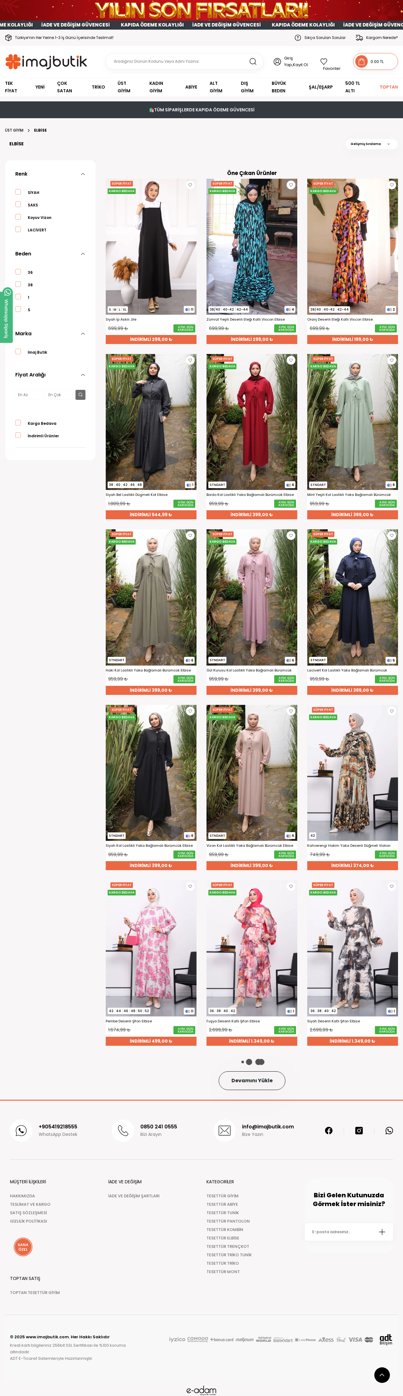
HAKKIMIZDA (22, 1196)
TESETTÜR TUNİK (222, 1213)
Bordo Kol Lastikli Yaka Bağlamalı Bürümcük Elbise (250, 494)
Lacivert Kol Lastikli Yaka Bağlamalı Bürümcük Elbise (347, 670)
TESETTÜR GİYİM (222, 1196)
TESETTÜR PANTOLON (228, 1221)
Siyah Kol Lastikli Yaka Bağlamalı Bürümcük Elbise (149, 845)
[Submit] (382, 1232)
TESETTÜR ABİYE (222, 1204)
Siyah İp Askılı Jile (121, 319)
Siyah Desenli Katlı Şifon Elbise (333, 1021)
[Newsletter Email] (349, 1232)
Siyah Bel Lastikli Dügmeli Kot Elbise (137, 494)
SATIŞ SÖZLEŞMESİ (28, 1213)
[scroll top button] (382, 1375)
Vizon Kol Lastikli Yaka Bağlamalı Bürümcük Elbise (249, 845)
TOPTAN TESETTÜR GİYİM (35, 1293)
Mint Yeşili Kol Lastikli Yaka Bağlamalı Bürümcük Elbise (349, 494)
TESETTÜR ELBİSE (222, 1238)
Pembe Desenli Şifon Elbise (129, 1021)
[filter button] (80, 395)
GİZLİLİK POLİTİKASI (28, 1221)
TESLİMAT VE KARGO (30, 1204)
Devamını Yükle (252, 1080)
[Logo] (46, 61)
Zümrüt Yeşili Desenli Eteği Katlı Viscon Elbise (245, 319)
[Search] (185, 61)
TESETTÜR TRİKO (222, 1263)
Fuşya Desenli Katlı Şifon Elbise (233, 1021)
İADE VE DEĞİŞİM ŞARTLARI (134, 1196)
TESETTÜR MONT (223, 1272)
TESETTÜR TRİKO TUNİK (229, 1255)
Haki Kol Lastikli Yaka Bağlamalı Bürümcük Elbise (148, 670)
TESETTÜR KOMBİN (224, 1230)
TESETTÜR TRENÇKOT (227, 1246)
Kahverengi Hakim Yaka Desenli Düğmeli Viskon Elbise (349, 845)
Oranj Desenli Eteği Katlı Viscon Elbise (340, 319)
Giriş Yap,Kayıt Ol (296, 61)
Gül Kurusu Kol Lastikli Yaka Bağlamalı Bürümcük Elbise (249, 670)
